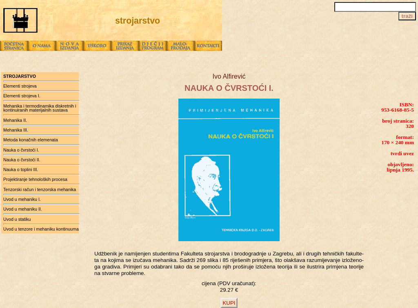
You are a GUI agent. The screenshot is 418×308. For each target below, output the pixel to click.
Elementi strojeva (20, 86)
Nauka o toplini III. (20, 169)
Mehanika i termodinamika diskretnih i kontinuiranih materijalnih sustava (39, 108)
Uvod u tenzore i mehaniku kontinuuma (41, 229)
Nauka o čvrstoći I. (21, 149)
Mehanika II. (15, 120)
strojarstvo (19, 76)
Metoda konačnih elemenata (30, 139)
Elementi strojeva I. (21, 95)
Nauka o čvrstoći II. (21, 159)
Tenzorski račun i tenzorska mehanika (39, 189)
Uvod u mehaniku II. (22, 209)
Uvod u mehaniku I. (22, 199)
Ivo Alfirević (229, 76)
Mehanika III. (15, 130)
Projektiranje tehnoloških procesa (35, 179)
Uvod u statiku (17, 219)
